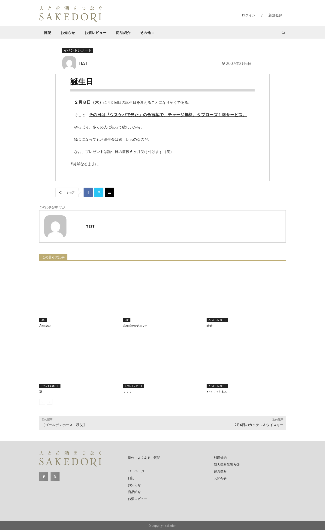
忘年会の (45, 326)
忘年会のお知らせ (135, 326)
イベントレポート (77, 50)
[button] (283, 32)
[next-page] (49, 402)
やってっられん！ (219, 391)
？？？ (127, 391)
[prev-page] (42, 402)
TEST (83, 63)
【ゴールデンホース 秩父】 (66, 425)
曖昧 (210, 326)
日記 (43, 320)
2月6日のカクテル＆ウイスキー (259, 425)
